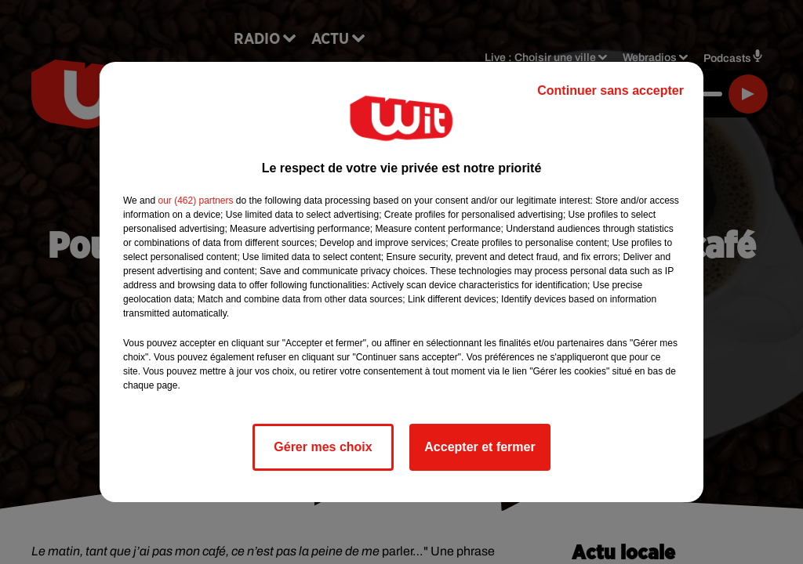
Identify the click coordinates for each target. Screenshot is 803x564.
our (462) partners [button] (195, 200)
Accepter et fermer (479, 447)
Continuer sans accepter (610, 90)
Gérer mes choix (323, 447)
